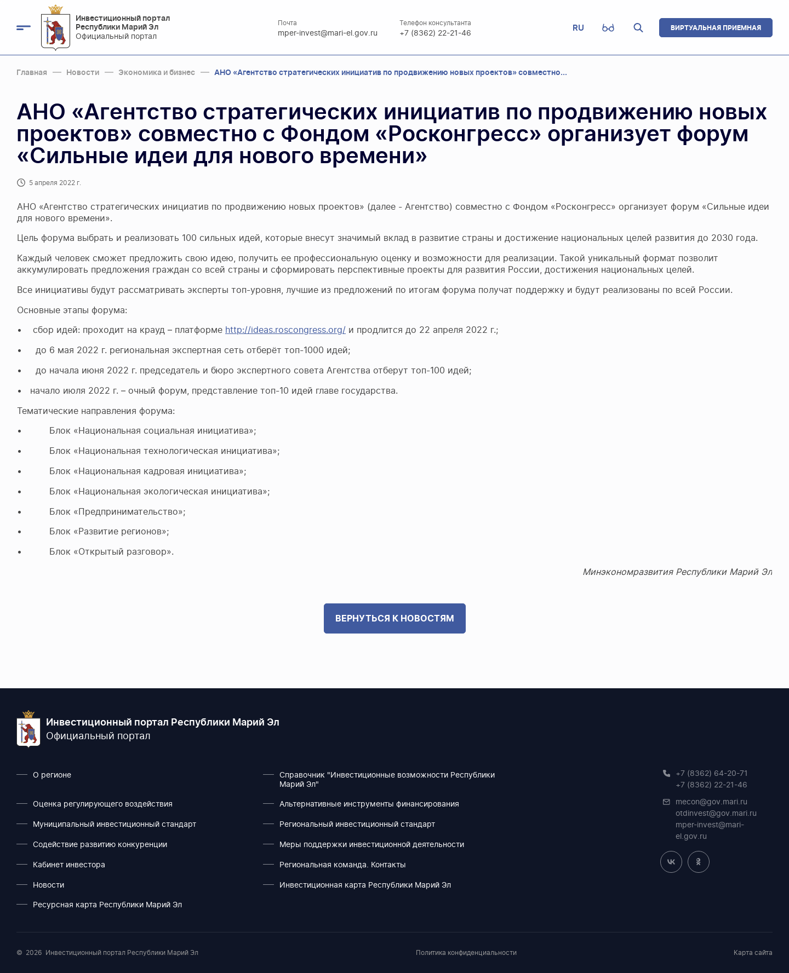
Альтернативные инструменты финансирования (369, 804)
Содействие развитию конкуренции (100, 845)
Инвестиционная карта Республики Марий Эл (365, 885)
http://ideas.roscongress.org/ (285, 330)
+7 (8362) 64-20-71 (712, 774)
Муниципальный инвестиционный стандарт (114, 824)
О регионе (52, 775)
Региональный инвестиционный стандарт (357, 824)
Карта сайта (753, 952)
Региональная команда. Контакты (342, 865)
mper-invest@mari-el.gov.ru (328, 33)
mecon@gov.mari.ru (711, 802)
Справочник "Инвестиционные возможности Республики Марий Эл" (387, 780)
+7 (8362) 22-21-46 (435, 33)
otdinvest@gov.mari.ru (716, 813)
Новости (48, 885)
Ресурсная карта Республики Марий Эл (107, 905)
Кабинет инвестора (69, 865)
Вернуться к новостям (394, 618)
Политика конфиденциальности (466, 952)
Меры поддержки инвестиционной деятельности (371, 845)
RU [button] (578, 28)
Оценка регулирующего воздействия (103, 804)
